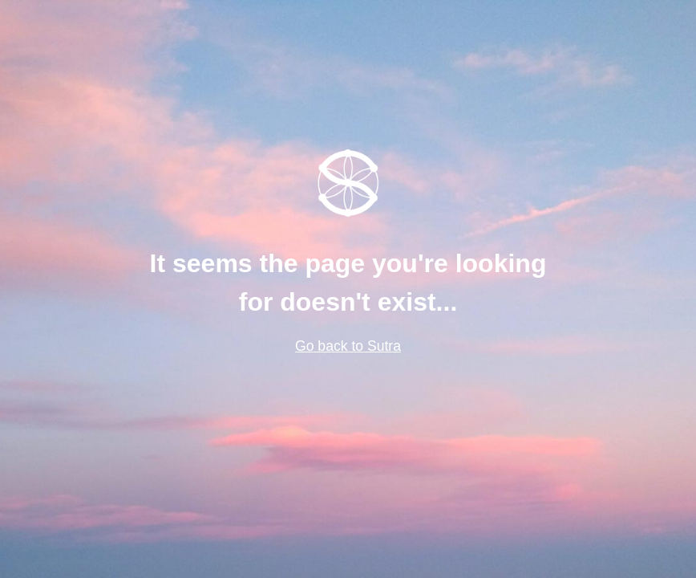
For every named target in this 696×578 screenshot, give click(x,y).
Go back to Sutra (348, 346)
